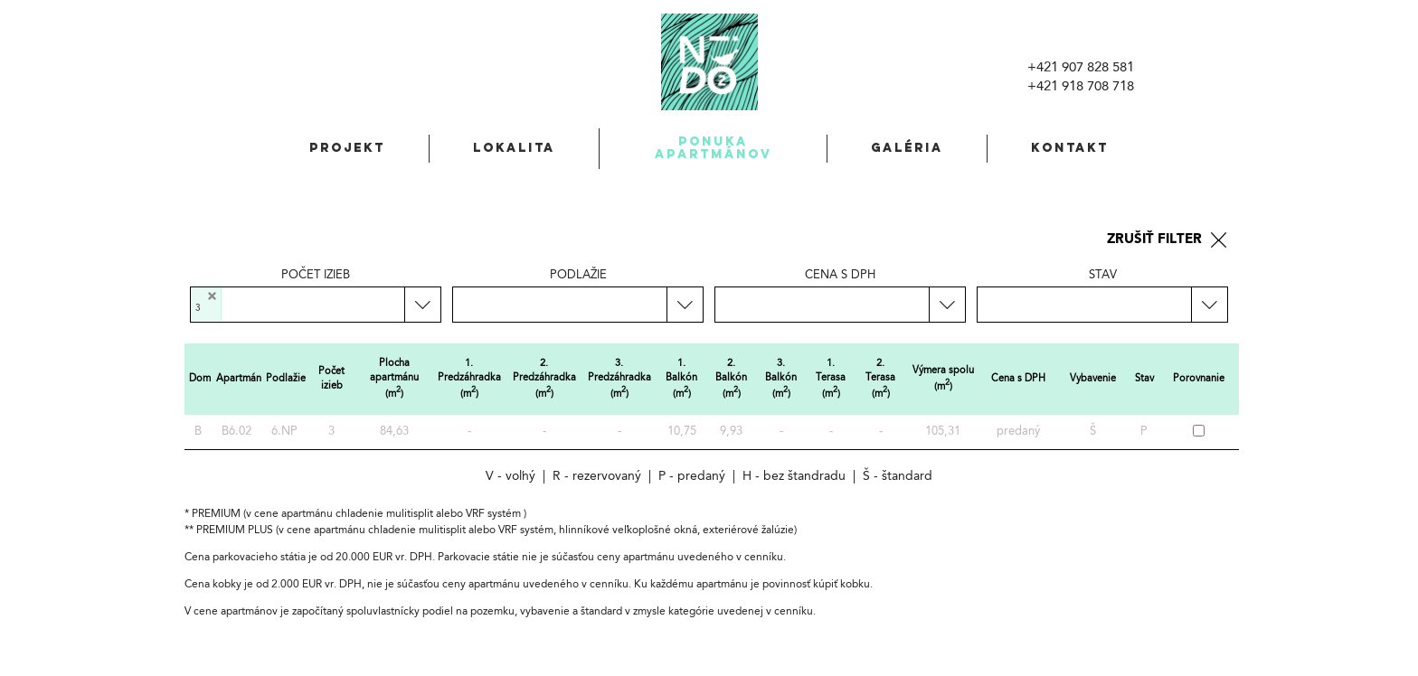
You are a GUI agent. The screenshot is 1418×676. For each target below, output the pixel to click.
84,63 (394, 431)
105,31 (942, 431)
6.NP (284, 431)
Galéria (907, 147)
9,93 (731, 431)
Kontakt (1070, 147)
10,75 (681, 431)
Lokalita (514, 147)
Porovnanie (1198, 379)
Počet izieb (315, 275)
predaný (1018, 431)
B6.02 (236, 431)
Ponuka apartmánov (713, 148)
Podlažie (578, 275)
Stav (1103, 275)
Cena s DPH (840, 275)
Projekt (347, 147)
